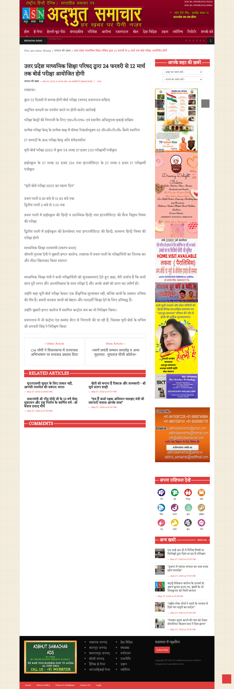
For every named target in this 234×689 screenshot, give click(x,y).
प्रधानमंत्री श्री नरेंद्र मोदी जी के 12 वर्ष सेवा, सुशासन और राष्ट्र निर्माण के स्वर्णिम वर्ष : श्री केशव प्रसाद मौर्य (51, 402)
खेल (135, 32)
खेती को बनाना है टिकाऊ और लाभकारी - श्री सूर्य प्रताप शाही (117, 385)
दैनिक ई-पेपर (97, 664)
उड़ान (164, 32)
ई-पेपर (38, 32)
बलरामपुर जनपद (99, 653)
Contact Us (85, 685)
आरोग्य (106, 32)
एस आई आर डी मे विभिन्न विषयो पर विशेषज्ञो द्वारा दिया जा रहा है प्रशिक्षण (186, 552)
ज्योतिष (178, 32)
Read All (202, 540)
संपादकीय (76, 32)
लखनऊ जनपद (98, 642)
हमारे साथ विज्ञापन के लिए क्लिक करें (182, 442)
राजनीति (125, 659)
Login (98, 685)
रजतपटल (122, 32)
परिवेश (92, 32)
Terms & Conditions (65, 685)
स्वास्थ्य (124, 648)
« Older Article (54, 344)
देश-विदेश (150, 32)
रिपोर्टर (191, 32)
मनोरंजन (125, 653)
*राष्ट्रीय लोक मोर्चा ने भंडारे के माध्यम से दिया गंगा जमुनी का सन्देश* (187, 605)
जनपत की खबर (31, 81)
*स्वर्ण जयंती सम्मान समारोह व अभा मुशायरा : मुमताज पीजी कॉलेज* (115, 353)
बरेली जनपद (96, 659)
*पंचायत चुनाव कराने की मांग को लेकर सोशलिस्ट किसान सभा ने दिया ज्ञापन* (187, 622)
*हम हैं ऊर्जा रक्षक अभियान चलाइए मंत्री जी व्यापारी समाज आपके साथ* (116, 401)
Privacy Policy (43, 685)
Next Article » (115, 344)
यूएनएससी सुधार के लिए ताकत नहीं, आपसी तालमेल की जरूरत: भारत (48, 385)
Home (47, 51)
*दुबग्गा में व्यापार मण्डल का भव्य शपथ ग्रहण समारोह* (187, 568)
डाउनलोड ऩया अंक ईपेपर (191, 14)
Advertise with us (182, 447)
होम (26, 32)
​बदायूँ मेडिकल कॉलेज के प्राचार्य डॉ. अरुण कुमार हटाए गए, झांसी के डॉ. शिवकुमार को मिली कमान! (186, 587)
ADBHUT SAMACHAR (81, 82)
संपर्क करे (207, 32)
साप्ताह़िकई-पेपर (99, 670)
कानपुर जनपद (98, 648)
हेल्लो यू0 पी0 (56, 32)
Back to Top (226, 679)
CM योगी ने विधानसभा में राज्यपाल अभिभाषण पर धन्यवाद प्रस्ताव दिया (54, 353)
